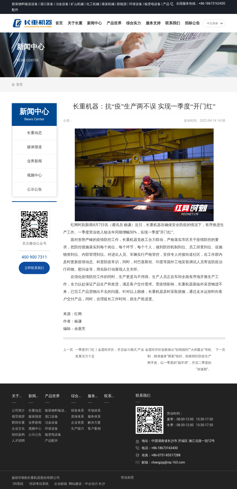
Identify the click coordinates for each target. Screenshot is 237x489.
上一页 (68, 350)
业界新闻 (34, 161)
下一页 (220, 350)
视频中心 (34, 175)
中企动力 (91, 484)
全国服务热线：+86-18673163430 (200, 3)
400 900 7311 (34, 257)
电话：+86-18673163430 (160, 448)
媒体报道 (34, 147)
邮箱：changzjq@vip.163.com (163, 462)
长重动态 (34, 133)
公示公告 (34, 189)
